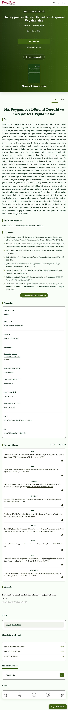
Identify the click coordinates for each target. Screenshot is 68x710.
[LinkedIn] (48, 695)
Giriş (63, 3)
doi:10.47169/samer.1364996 (19, 472)
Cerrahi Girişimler (21, 225)
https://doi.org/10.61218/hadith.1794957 (14, 602)
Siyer (4, 225)
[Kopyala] (62, 461)
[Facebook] (6, 695)
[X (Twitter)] (34, 695)
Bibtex (62, 444)
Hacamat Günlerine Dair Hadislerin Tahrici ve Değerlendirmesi (29, 595)
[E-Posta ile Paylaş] (62, 695)
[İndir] (62, 675)
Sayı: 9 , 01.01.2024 (13, 625)
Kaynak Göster (34, 47)
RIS (52, 444)
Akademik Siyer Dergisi (34, 86)
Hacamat (31, 225)
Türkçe (56, 3)
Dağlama (39, 225)
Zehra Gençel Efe (33, 31)
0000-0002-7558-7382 (12, 357)
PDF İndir (34, 41)
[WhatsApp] (20, 695)
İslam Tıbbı (10, 225)
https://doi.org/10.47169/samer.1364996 (18, 420)
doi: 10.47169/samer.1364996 (25, 516)
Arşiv (4, 615)
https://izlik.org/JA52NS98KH (15, 433)
